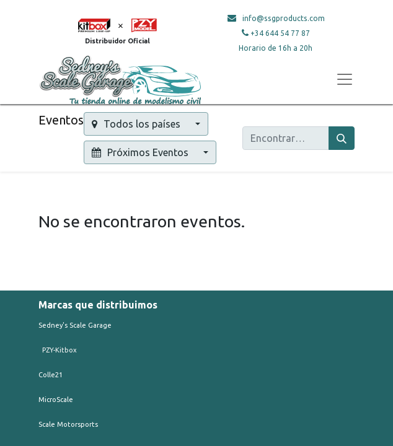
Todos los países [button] (137, 123)
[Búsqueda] (342, 138)
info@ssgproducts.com (283, 18)
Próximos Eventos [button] (141, 152)
